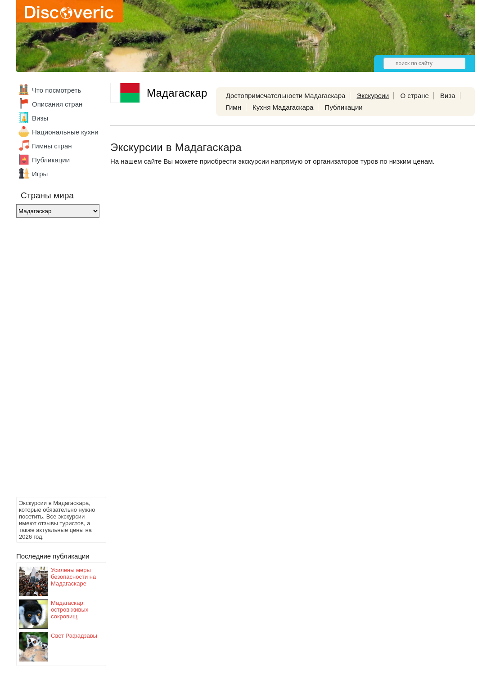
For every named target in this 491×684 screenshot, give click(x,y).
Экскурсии (373, 95)
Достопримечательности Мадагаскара (286, 95)
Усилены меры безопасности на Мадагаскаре (73, 577)
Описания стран (57, 104)
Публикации (51, 160)
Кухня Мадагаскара (282, 107)
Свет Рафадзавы (74, 635)
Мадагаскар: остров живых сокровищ (69, 609)
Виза (447, 95)
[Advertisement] (52, 360)
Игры (40, 174)
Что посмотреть (56, 90)
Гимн (233, 107)
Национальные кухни (65, 132)
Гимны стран (52, 146)
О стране (414, 95)
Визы (40, 118)
